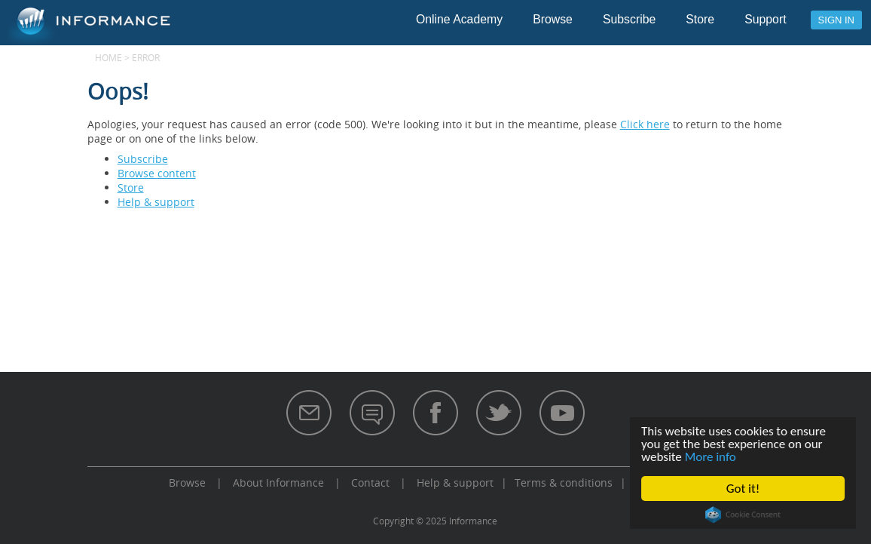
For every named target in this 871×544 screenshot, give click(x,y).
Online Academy (459, 19)
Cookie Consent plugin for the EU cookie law (743, 514)
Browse (553, 19)
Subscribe (629, 19)
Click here (645, 124)
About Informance (278, 482)
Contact (370, 482)
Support (765, 19)
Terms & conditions (564, 482)
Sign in (836, 20)
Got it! (742, 488)
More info (710, 457)
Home (108, 57)
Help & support (156, 202)
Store (700, 19)
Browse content (157, 173)
